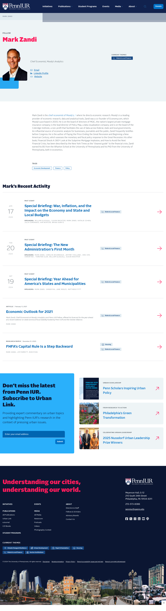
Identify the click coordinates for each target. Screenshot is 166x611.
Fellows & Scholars (73, 518)
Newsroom (38, 525)
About (132, 6)
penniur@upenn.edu (134, 515)
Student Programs (87, 6)
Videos (37, 532)
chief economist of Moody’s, (61, 115)
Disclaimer (46, 567)
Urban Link (7, 525)
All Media (37, 521)
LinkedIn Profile (41, 73)
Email (36, 70)
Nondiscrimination (58, 567)
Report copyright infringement (115, 567)
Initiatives (47, 6)
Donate (158, 6)
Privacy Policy (70, 567)
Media (118, 6)
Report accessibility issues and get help (90, 567)
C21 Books (7, 532)
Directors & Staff (72, 514)
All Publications (9, 521)
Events (105, 6)
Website (38, 77)
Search (145, 6)
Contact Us (70, 525)
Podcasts (38, 528)
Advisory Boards (72, 522)
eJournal (6, 528)
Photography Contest (42, 536)
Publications (64, 6)
